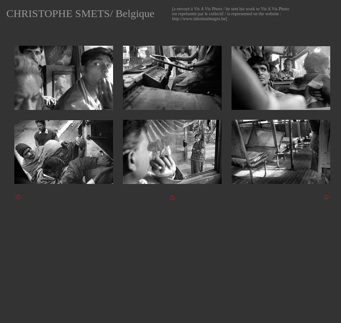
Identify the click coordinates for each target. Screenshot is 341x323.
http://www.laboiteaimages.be (199, 18)
